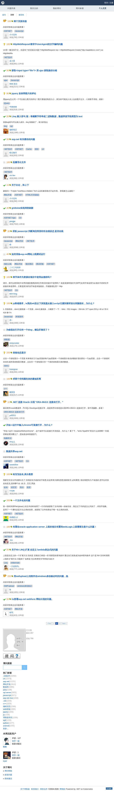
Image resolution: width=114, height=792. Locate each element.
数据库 (8, 687)
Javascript (19, 31)
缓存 (37, 149)
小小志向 (13, 35)
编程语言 (9, 706)
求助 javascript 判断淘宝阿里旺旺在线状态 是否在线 (38, 231)
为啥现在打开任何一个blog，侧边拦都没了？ (28, 329)
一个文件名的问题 (21, 500)
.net (7, 701)
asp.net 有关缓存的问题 (23, 139)
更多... (5, 729)
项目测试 (29, 264)
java (7, 690)
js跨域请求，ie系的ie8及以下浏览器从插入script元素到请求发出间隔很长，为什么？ (54, 303)
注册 (111, 3)
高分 (22, 487)
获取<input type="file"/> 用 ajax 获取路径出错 (34, 70)
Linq (6, 563)
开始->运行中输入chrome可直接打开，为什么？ (29, 425)
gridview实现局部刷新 (22, 208)
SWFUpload (9, 586)
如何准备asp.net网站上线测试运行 (28, 254)
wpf (7, 720)
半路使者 (13, 107)
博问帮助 (8, 771)
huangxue (13, 369)
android (9, 726)
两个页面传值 (20, 21)
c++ (5, 389)
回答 (12, 15)
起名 (6, 487)
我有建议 (8, 779)
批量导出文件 (19, 162)
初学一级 (15, 741)
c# (43, 149)
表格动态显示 (19, 352)
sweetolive (13, 465)
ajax (5, 80)
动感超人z (13, 517)
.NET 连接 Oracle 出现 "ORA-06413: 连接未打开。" (38, 402)
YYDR (12, 491)
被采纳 (21, 15)
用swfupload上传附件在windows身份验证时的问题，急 (41, 576)
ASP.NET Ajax (10, 218)
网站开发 (7, 195)
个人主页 (102, 8)
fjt (10, 589)
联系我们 (35, 789)
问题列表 (11, 8)
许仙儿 (12, 442)
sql (11, 126)
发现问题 (8, 775)
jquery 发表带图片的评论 (24, 93)
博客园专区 (10, 717)
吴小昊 (12, 61)
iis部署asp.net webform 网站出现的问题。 (32, 599)
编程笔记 (13, 130)
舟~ (10, 320)
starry (6, 366)
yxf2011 (12, 415)
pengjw (12, 221)
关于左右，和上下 (20, 185)
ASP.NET (8, 31)
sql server (10, 692)
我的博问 (57, 8)
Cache (29, 149)
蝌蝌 (5, 747)
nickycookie (14, 343)
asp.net (9, 681)
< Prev (49, 623)
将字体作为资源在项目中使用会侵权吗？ (32, 277)
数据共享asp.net (14, 451)
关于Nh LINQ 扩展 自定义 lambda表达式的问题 (35, 549)
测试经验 (40, 264)
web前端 (9, 709)
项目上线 (7, 264)
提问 (4, 15)
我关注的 (34, 8)
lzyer (5, 761)
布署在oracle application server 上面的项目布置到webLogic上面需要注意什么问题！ (54, 527)
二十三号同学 (15, 267)
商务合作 (44, 789)
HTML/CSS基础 (32, 195)
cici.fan (12, 175)
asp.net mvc (10, 698)
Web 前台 (13, 84)
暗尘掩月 (13, 153)
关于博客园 (25, 789)
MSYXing (13, 294)
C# (20, 218)
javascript (9, 695)
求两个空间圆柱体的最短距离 (27, 379)
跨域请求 (19, 317)
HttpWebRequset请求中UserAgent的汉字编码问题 (38, 44)
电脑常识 (7, 438)
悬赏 (29, 487)
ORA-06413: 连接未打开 (14, 412)
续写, (11, 612)
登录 (106, 3)
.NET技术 (8, 57)
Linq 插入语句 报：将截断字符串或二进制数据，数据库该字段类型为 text (47, 116)
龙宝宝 (14, 487)
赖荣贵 (12, 392)
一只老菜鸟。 (15, 566)
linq (5, 126)
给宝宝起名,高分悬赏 (23, 474)
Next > (64, 623)
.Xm (11, 540)
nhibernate (15, 563)
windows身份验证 (24, 586)
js (6, 715)
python (8, 723)
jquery (8, 712)
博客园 (7, 340)
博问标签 (80, 8)
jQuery (6, 103)
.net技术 (9, 676)
